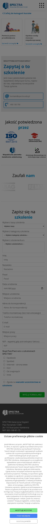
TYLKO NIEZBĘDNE (23, 516)
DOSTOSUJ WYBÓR (24, 521)
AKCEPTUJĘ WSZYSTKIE (23, 510)
